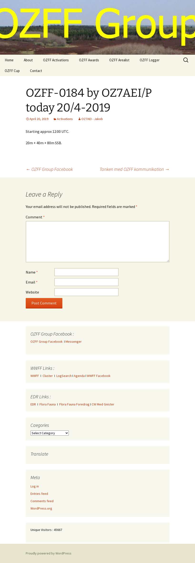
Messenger (73, 341)
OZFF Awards (89, 60)
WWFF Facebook (98, 376)
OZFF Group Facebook (49, 169)
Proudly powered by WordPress (48, 553)
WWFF (34, 376)
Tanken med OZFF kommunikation (135, 169)
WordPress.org (41, 508)
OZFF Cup (12, 70)
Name (32, 272)
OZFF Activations (56, 60)
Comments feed (42, 501)
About (28, 60)
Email (32, 282)
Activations (65, 119)
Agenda (79, 376)
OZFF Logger (150, 60)
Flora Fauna (48, 404)
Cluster (48, 376)
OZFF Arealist (119, 60)
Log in (34, 486)
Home (9, 60)
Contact (36, 70)
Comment (35, 217)
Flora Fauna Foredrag (74, 404)
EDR (33, 404)
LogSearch (64, 376)
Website (32, 292)
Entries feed (39, 493)
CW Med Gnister (103, 404)
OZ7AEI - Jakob (92, 119)
